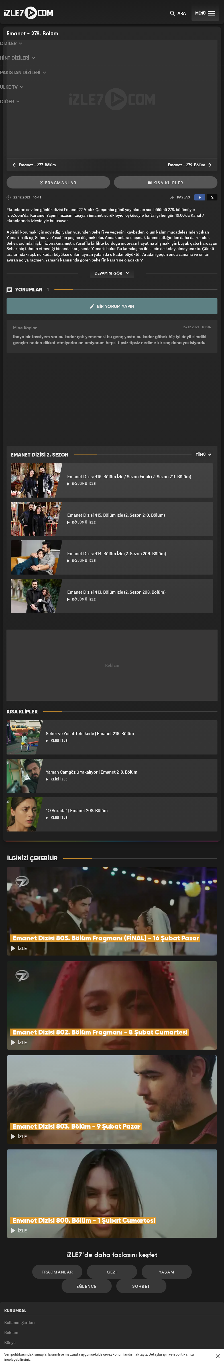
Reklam (11, 1272)
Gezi (88, 1206)
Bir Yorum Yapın (112, 307)
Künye (10, 1285)
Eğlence (185, 1206)
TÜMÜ (203, 454)
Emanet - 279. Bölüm (194, 166)
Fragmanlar (58, 184)
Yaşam (136, 1206)
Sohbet (114, 1223)
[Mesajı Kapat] (218, 1356)
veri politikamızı (181, 1354)
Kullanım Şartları (19, 1259)
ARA (178, 14)
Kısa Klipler (166, 184)
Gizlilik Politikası (19, 1298)
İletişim (11, 1312)
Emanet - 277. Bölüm (30, 166)
